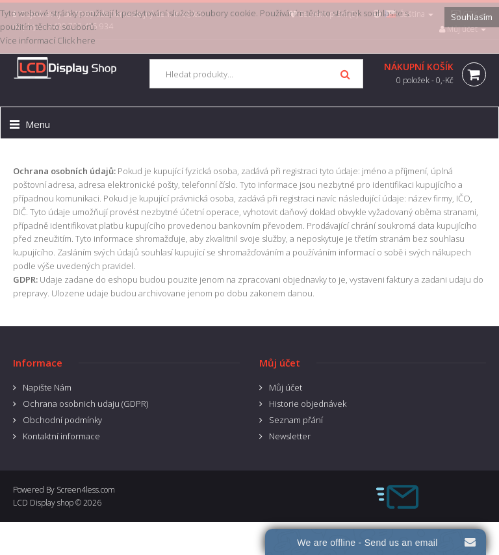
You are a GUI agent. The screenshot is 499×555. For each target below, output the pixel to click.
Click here (76, 40)
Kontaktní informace (61, 436)
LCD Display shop (43, 502)
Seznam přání (296, 420)
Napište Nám (47, 387)
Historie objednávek (307, 403)
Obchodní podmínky (62, 420)
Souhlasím (472, 17)
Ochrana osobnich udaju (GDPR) (85, 403)
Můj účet (285, 387)
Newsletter (290, 436)
